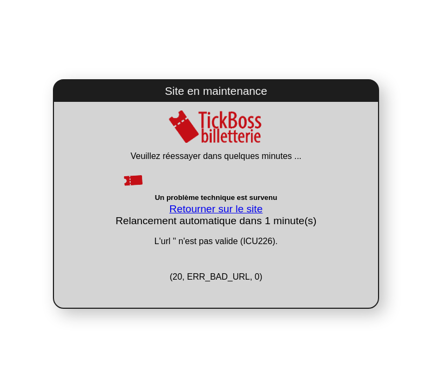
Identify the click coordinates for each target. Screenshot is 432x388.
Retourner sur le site (216, 208)
